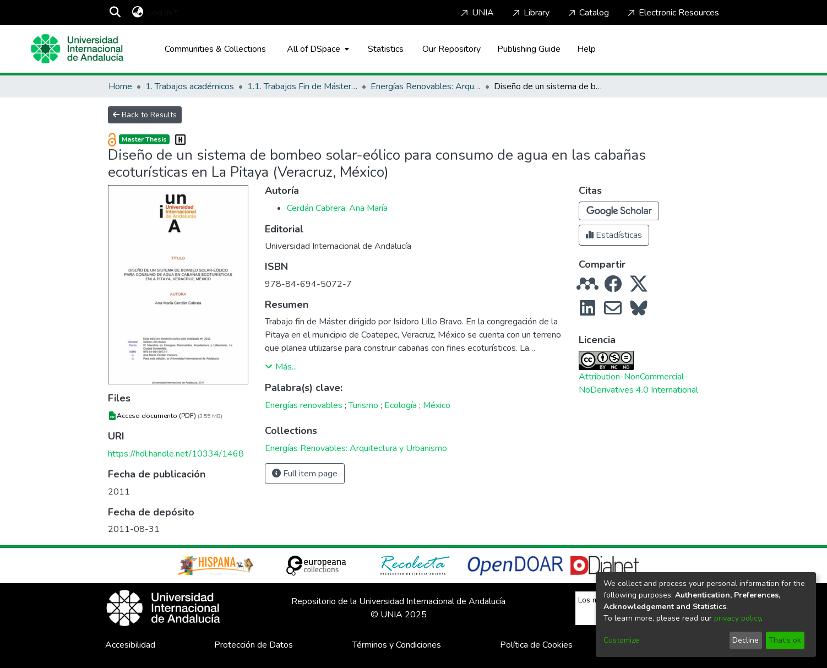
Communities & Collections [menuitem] (215, 49)
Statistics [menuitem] (386, 49)
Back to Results (145, 115)
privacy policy (737, 618)
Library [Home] (529, 13)
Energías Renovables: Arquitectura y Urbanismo (426, 86)
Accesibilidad (130, 645)
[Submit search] (115, 12)
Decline (745, 640)
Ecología (400, 405)
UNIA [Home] (476, 13)
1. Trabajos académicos (189, 86)
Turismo (363, 405)
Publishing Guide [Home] (529, 49)
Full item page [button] (305, 474)
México (436, 405)
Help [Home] (586, 49)
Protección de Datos (253, 645)
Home (120, 86)
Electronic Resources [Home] (672, 13)
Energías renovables (303, 405)
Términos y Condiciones (396, 645)
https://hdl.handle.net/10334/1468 (176, 454)
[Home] (77, 48)
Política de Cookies (536, 645)
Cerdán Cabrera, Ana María (337, 208)
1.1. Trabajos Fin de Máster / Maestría (302, 86)
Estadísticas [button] (614, 235)
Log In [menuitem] (159, 13)
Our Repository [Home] (451, 49)
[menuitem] (137, 12)
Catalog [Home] (587, 13)
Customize (621, 640)
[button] (619, 211)
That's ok (785, 640)
